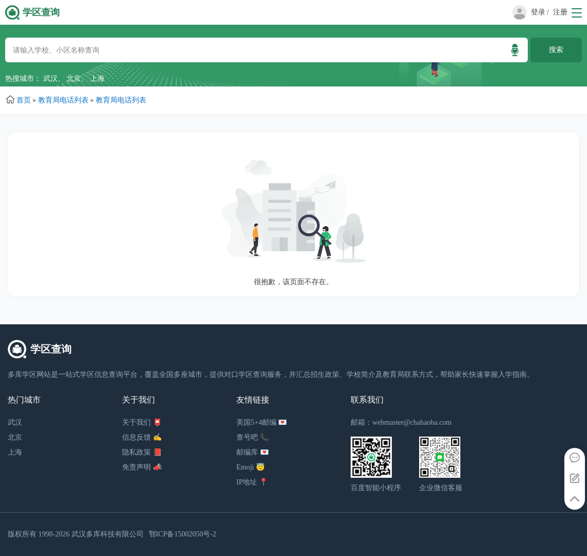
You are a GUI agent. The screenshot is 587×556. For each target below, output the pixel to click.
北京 (73, 78)
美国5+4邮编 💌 (261, 422)
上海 (97, 78)
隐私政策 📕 (142, 452)
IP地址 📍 (252, 482)
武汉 (50, 78)
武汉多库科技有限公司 (108, 534)
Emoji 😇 (250, 467)
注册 (560, 12)
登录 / (540, 12)
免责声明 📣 (142, 467)
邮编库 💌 (252, 452)
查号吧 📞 (252, 437)
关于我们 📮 (142, 422)
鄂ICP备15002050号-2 (182, 534)
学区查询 (41, 12)
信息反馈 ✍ (142, 437)
